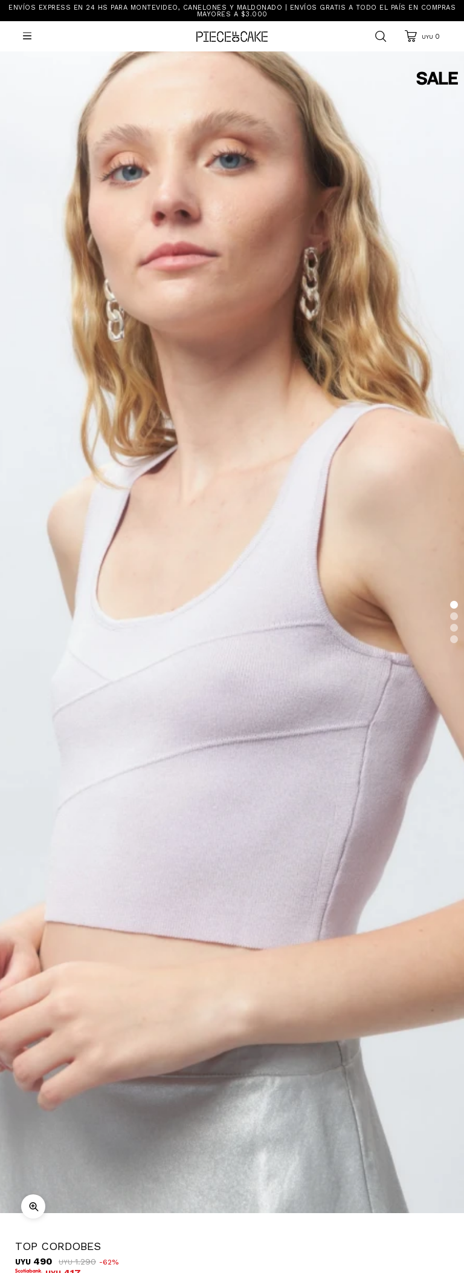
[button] (454, 605)
